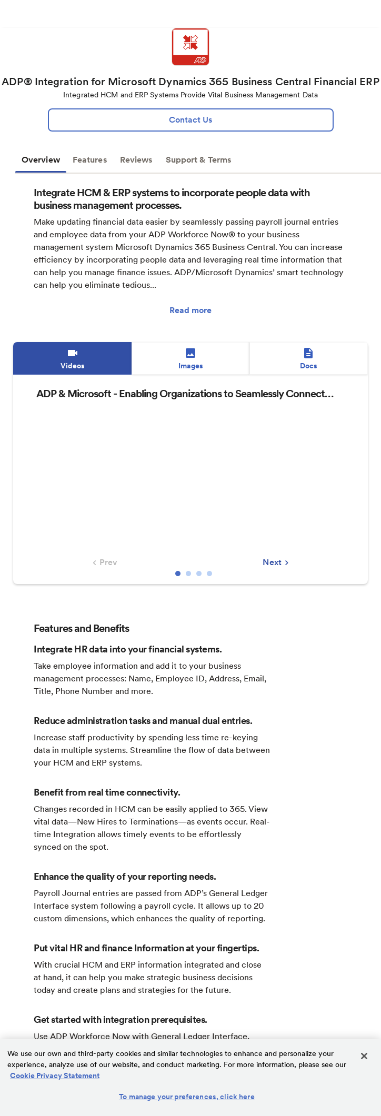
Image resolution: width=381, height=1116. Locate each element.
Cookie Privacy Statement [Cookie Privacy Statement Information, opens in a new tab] (54, 1075)
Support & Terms (199, 160)
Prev (103, 562)
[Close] (364, 1056)
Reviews (136, 160)
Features (90, 160)
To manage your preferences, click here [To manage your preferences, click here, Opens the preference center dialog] (186, 1096)
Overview (41, 160)
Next (277, 562)
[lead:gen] (191, 120)
